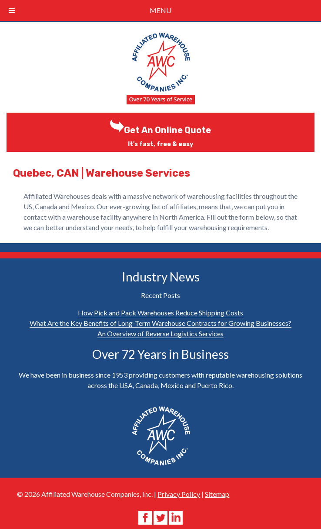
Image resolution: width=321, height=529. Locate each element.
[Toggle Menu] (11, 10)
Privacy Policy (178, 494)
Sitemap (217, 494)
